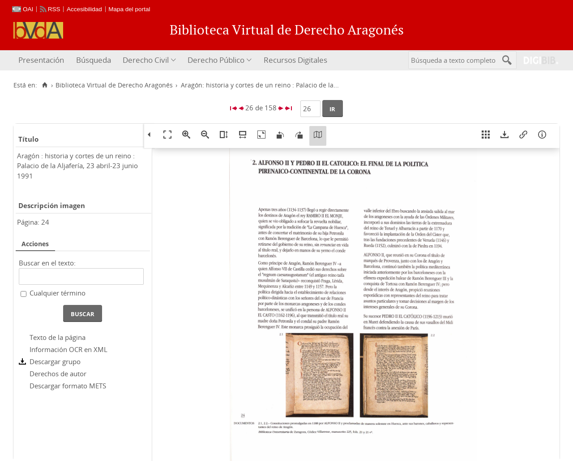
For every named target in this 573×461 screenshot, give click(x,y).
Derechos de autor (58, 373)
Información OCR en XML (68, 349)
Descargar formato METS (68, 385)
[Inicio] (44, 85)
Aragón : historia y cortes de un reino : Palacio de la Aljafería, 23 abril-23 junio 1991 (77, 165)
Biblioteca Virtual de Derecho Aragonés (114, 85)
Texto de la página (58, 337)
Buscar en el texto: (47, 262)
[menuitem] (42, 60)
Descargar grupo (55, 361)
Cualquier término (58, 292)
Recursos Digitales (295, 60)
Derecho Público (216, 60)
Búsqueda (93, 60)
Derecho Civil (146, 60)
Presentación (41, 60)
